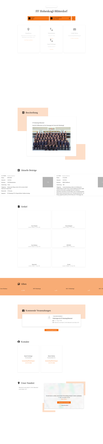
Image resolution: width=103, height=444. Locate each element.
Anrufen (51, 38)
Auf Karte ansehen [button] (28, 40)
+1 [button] (73, 18)
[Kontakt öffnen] (28, 356)
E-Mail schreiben (75, 38)
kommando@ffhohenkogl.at (28, 360)
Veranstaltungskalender (51, 330)
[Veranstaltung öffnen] (51, 320)
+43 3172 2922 (28, 362)
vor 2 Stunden (3, 175)
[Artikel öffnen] (34, 219)
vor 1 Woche (72, 175)
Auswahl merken (64, 405)
